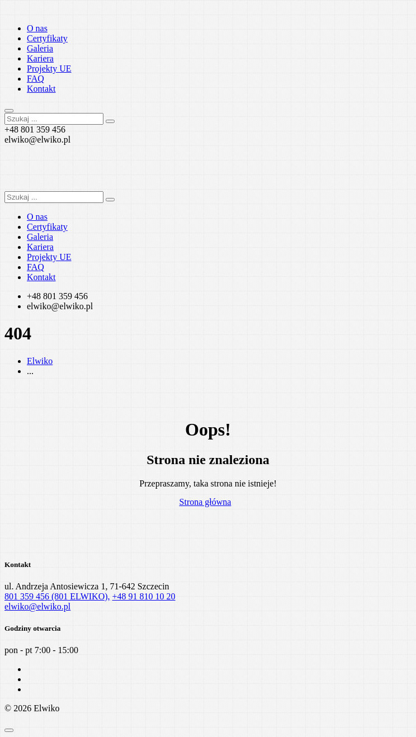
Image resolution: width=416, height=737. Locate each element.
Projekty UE (49, 68)
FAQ (35, 78)
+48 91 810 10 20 (144, 596)
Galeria (40, 48)
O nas (37, 28)
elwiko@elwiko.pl (37, 606)
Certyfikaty (47, 38)
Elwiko (40, 361)
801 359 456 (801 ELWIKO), (57, 596)
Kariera (40, 58)
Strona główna (205, 502)
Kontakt (41, 88)
